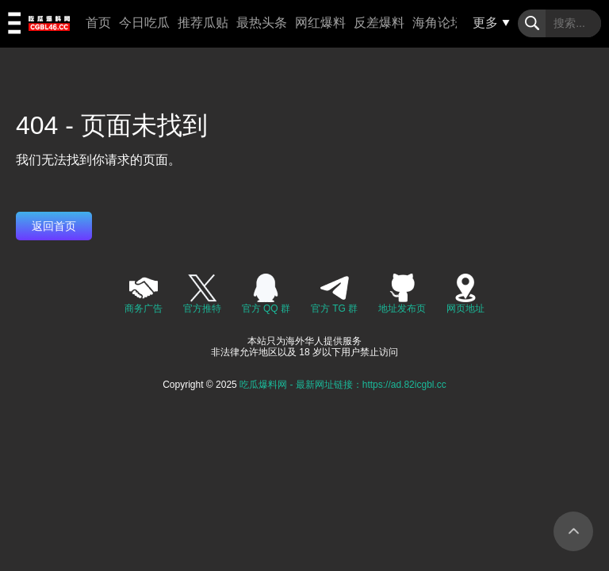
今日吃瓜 (144, 22)
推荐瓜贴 (203, 22)
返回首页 (54, 226)
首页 (98, 22)
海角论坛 (437, 22)
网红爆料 (320, 22)
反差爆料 (379, 22)
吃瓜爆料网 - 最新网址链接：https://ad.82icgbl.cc (342, 384)
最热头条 (261, 22)
